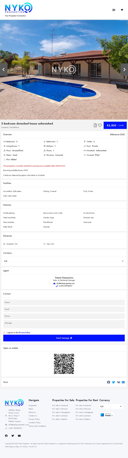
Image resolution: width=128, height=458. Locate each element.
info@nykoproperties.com (64, 283)
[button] (114, 10)
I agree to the (18, 332)
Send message (64, 338)
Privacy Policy (24, 332)
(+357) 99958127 (64, 286)
